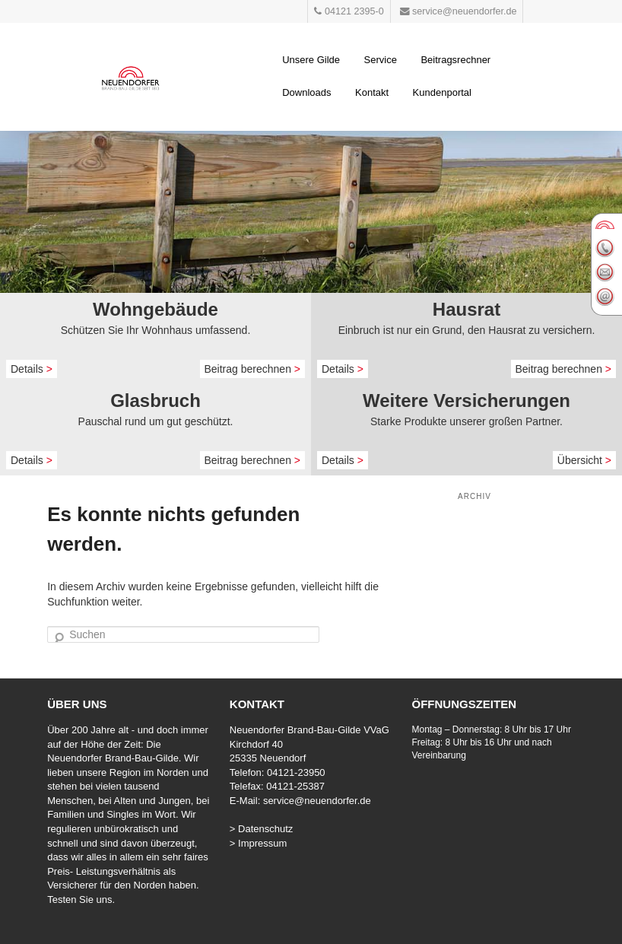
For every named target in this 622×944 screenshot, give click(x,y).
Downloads (306, 92)
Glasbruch (155, 400)
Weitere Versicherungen (466, 400)
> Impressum (258, 843)
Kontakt (372, 92)
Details (31, 369)
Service (380, 59)
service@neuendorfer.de (317, 800)
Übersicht (584, 460)
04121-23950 (296, 772)
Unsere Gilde (311, 59)
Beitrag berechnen (253, 369)
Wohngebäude (155, 309)
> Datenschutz (261, 828)
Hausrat (466, 309)
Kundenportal (442, 92)
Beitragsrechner (455, 59)
